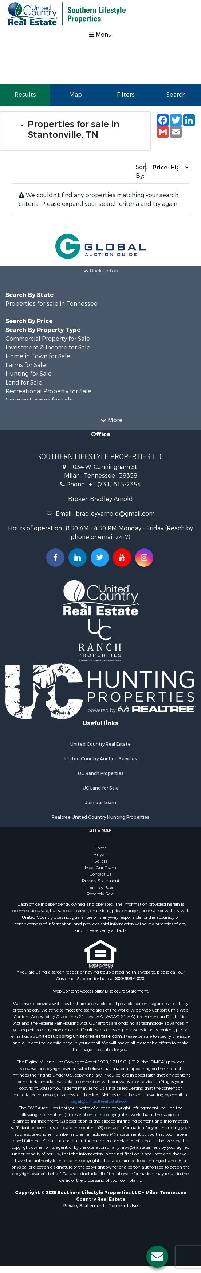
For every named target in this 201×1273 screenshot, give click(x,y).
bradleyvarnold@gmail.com (115, 513)
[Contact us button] (157, 1257)
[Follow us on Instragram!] (144, 557)
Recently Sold (100, 894)
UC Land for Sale (101, 788)
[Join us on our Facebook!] (55, 557)
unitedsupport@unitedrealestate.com (79, 1036)
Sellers (100, 861)
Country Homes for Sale (39, 400)
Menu (100, 34)
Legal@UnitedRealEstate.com (100, 1101)
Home (100, 848)
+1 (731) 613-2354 (115, 484)
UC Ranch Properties (100, 773)
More (111, 420)
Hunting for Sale (28, 374)
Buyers (100, 854)
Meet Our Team (100, 868)
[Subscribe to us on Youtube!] (122, 557)
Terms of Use (100, 887)
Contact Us (100, 874)
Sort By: (140, 171)
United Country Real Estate (100, 744)
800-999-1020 (129, 979)
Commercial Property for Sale (47, 339)
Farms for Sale (25, 365)
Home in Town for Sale (37, 356)
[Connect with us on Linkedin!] (77, 557)
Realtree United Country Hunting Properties (100, 817)
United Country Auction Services (100, 759)
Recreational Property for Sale (48, 391)
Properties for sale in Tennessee (51, 303)
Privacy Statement (100, 881)
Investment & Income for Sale (47, 347)
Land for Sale (23, 382)
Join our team (100, 803)
